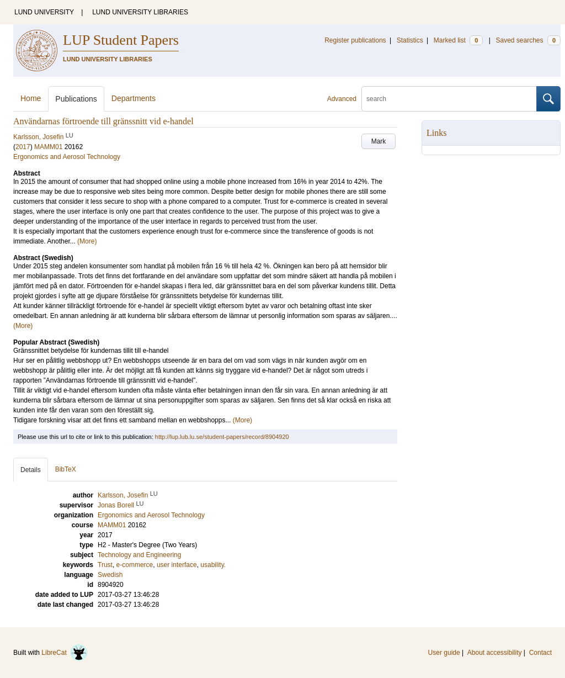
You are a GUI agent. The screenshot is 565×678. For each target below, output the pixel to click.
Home (30, 98)
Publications (76, 98)
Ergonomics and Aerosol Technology (66, 157)
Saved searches (528, 40)
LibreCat (64, 652)
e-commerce (134, 565)
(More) (87, 241)
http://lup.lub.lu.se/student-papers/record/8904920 (222, 436)
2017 (22, 147)
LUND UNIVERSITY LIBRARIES (140, 12)
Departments (133, 98)
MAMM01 (48, 147)
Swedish (110, 575)
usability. (213, 565)
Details (30, 470)
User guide (444, 652)
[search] (449, 99)
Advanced (341, 99)
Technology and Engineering (139, 555)
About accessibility (494, 652)
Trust (105, 565)
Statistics (410, 40)
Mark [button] (378, 141)
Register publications (355, 40)
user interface (177, 565)
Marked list (458, 40)
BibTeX (65, 469)
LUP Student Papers (121, 40)
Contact (540, 652)
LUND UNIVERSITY (44, 12)
